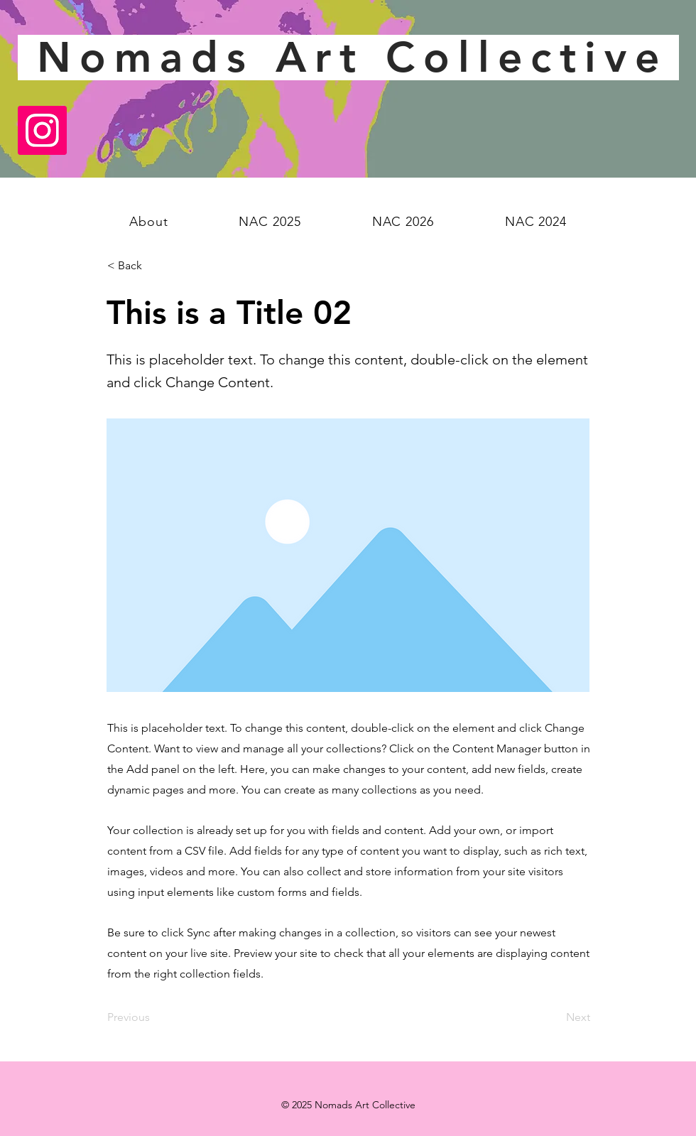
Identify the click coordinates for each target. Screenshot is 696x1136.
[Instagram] (42, 130)
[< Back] (154, 265)
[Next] (554, 1017)
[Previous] (154, 1017)
